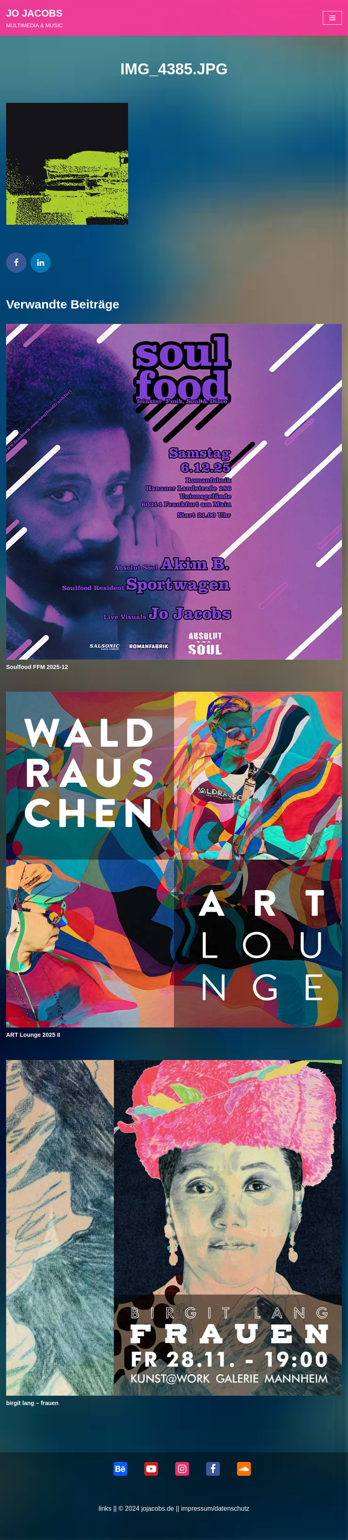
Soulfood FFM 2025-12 (37, 667)
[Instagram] (182, 1469)
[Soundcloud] (244, 1469)
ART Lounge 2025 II (33, 1035)
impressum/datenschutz (215, 1508)
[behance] (120, 1469)
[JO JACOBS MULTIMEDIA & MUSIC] (34, 18)
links (104, 1508)
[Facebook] (213, 1469)
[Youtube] (151, 1469)
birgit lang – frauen (32, 1403)
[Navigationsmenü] (332, 18)
